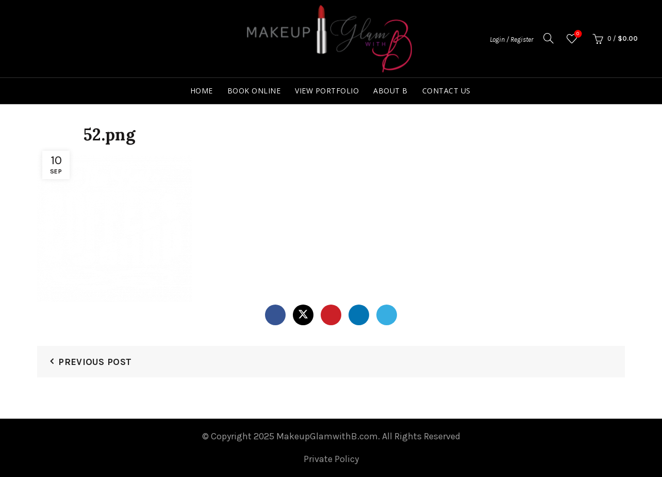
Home (201, 91)
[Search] (548, 38)
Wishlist (577, 34)
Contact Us (446, 91)
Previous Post (94, 362)
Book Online (254, 91)
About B (390, 91)
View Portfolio (327, 91)
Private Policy (331, 459)
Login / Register (511, 39)
